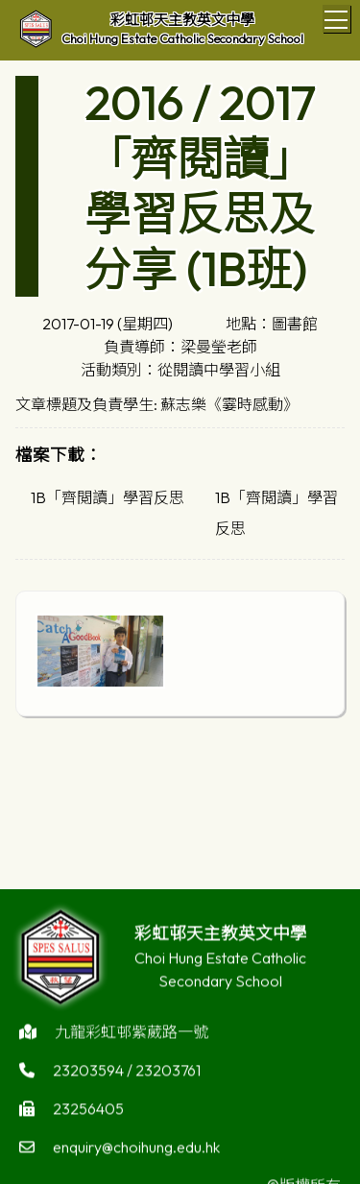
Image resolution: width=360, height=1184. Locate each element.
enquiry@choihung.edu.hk (136, 1150)
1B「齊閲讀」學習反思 (107, 497)
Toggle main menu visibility (337, 16)
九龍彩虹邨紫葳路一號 (131, 1035)
